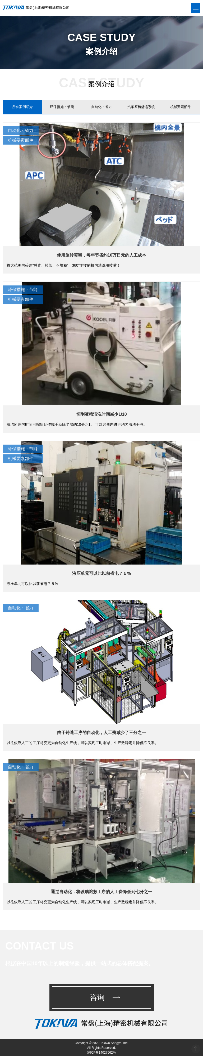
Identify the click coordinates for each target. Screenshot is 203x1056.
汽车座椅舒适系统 (141, 107)
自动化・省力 (101, 107)
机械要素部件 (180, 107)
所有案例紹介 (22, 107)
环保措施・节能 (62, 107)
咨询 (97, 997)
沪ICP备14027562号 (101, 1052)
